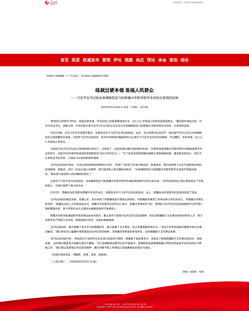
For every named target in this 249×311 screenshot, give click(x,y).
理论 (151, 60)
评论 (117, 60)
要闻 (106, 60)
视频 (128, 60)
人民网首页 (177, 2)
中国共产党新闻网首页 (193, 2)
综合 (185, 60)
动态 (140, 60)
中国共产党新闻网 (55, 76)
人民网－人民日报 (139, 107)
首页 (64, 60)
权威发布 (91, 60)
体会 (162, 60)
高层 (75, 60)
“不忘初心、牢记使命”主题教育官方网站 (88, 76)
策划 (173, 60)
